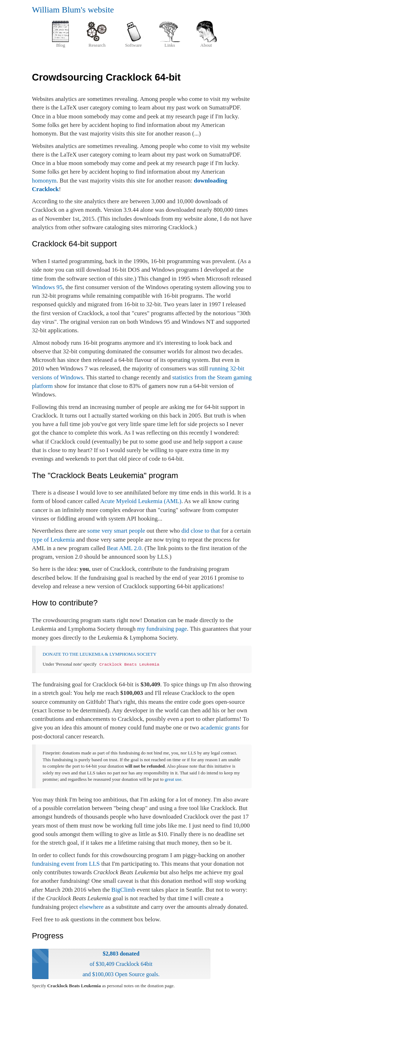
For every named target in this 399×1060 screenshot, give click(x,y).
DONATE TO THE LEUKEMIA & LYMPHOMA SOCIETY (100, 654)
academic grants (220, 727)
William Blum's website (73, 9)
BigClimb (123, 889)
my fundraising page (162, 628)
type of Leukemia (53, 539)
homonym (44, 180)
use (178, 779)
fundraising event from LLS (66, 863)
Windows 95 (47, 287)
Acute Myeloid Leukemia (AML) (140, 501)
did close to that (200, 530)
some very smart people (116, 530)
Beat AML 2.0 (124, 548)
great (169, 779)
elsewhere (92, 906)
